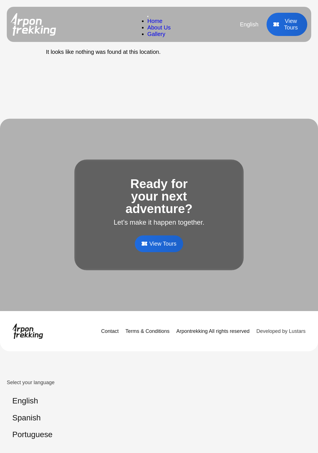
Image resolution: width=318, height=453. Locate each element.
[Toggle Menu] (147, 16)
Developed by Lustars (281, 331)
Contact (110, 331)
